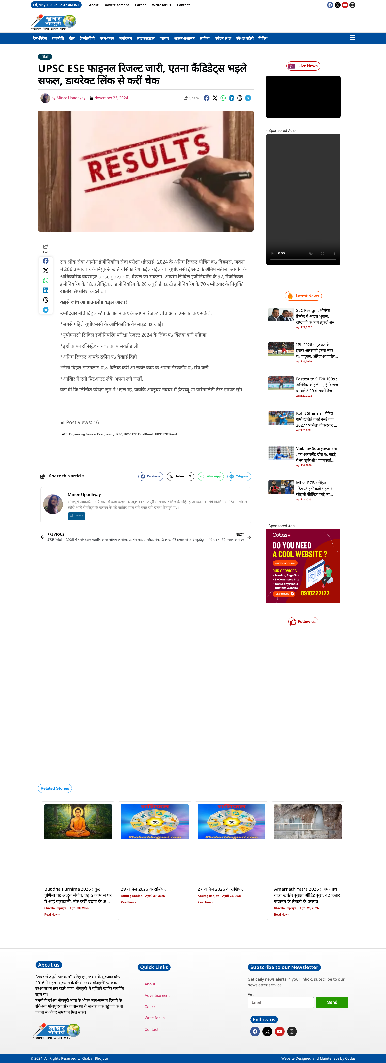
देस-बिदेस (40, 38)
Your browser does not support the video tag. (303, 199)
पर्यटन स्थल (223, 38)
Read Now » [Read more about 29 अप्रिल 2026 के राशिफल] (128, 902)
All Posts (76, 516)
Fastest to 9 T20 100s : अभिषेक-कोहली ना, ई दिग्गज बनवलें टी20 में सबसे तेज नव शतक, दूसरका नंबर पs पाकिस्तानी (317, 391)
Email (252, 995)
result (109, 434)
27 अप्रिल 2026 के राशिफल (221, 889)
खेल (72, 38)
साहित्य (205, 38)
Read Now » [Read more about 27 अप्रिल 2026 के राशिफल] (205, 902)
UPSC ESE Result (166, 434)
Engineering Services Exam (86, 434)
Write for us (161, 5)
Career (140, 5)
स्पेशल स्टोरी (245, 38)
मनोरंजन (125, 38)
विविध (262, 38)
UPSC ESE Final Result (139, 434)
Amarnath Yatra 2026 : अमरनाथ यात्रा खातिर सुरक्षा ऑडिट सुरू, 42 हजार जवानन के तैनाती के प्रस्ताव (307, 896)
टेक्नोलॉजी (87, 38)
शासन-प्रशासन (184, 38)
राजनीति (58, 38)
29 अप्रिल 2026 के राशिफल (144, 889)
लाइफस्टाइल (146, 38)
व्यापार (164, 38)
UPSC (118, 434)
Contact (183, 5)
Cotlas (350, 1058)
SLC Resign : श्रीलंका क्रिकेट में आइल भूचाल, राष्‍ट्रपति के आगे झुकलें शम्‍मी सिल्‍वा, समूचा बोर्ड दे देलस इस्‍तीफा (316, 322)
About (94, 5)
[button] (207, 98)
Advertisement (117, 5)
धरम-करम (106, 38)
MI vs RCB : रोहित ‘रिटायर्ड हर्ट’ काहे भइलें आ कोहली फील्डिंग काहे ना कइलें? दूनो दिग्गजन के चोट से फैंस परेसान (315, 494)
